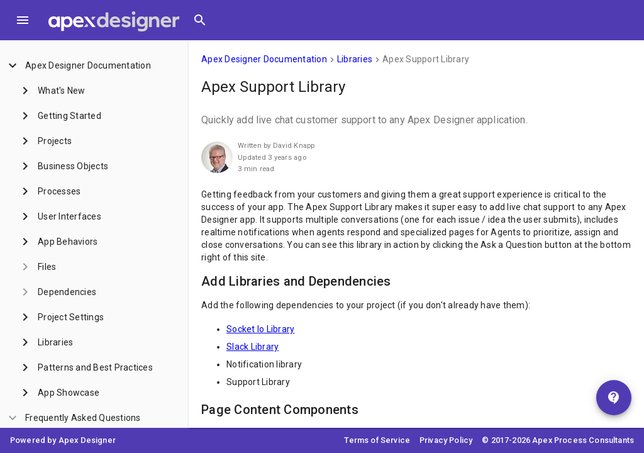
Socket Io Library (260, 329)
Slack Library (252, 347)
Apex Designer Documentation (264, 59)
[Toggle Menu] (22, 20)
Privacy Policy (445, 440)
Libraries (354, 59)
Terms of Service (377, 440)
